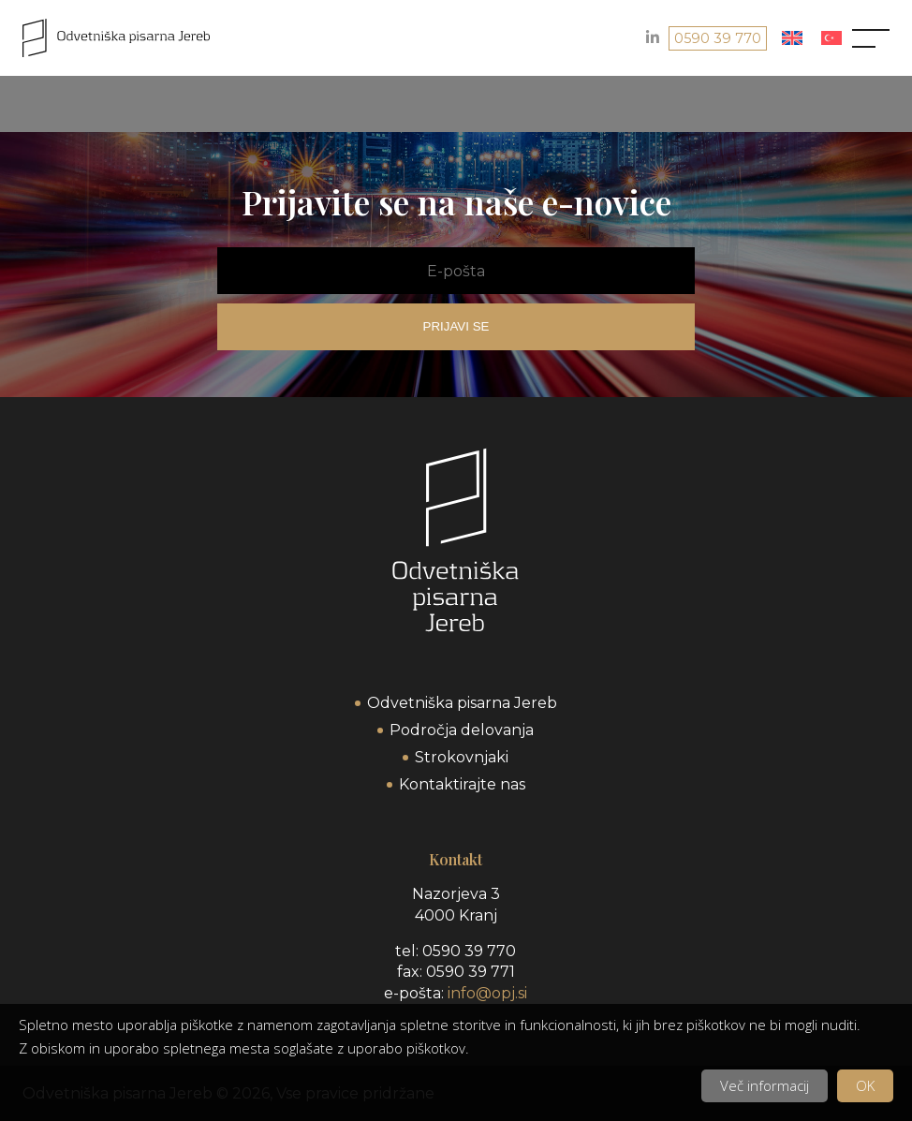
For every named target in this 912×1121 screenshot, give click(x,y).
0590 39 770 (717, 38)
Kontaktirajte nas (462, 784)
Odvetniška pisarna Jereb (462, 703)
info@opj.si (487, 993)
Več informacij (764, 1085)
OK (865, 1085)
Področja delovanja (462, 730)
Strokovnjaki (461, 757)
